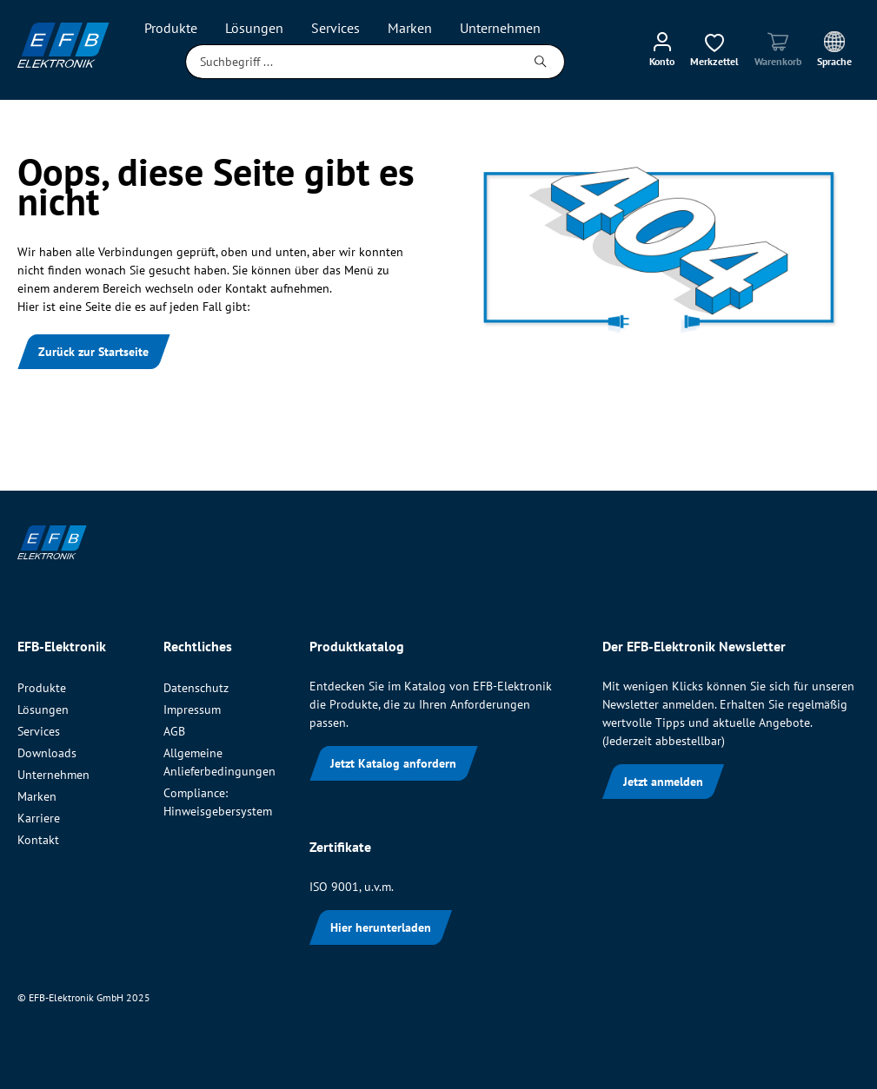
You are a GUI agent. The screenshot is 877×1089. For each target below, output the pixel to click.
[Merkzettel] (714, 48)
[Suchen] (541, 61)
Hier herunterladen (380, 927)
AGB (174, 731)
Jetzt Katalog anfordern (393, 763)
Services (38, 731)
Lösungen (43, 709)
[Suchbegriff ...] (351, 61)
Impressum (192, 709)
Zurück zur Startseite (93, 352)
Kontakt (38, 840)
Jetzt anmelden (663, 781)
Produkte (41, 688)
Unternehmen (53, 774)
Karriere (38, 818)
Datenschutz (196, 688)
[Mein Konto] (661, 48)
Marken (36, 796)
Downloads (46, 753)
